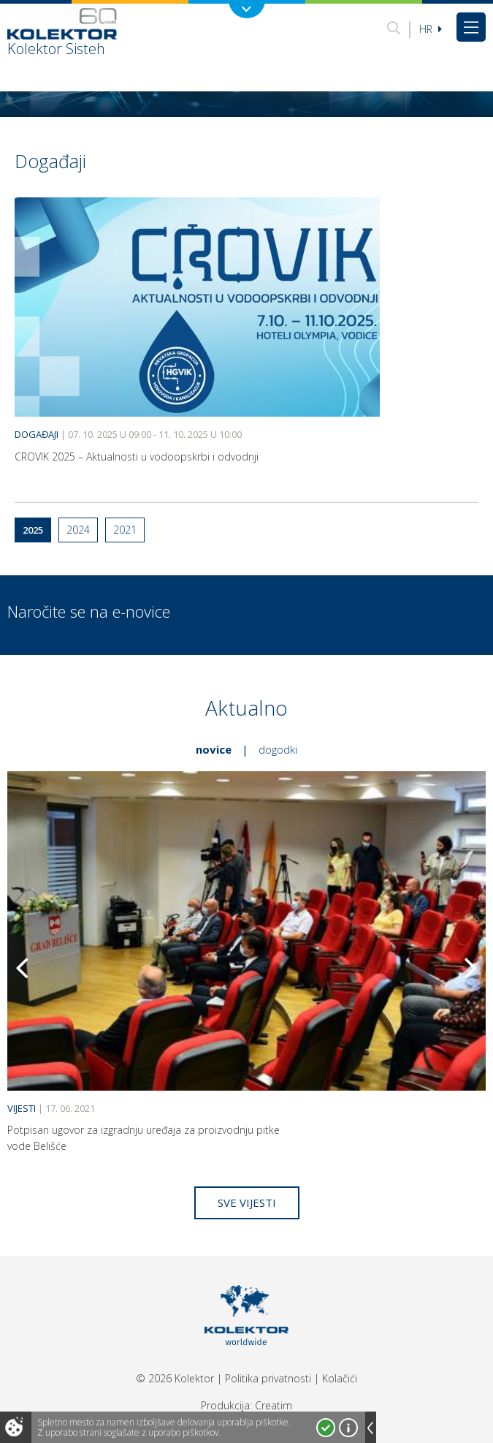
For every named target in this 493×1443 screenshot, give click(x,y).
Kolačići (339, 1378)
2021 (125, 530)
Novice (214, 749)
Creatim (273, 1405)
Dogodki (278, 749)
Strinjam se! (325, 1427)
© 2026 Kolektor (175, 1378)
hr (430, 29)
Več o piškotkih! (348, 1427)
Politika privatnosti (268, 1378)
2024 (78, 530)
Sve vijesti (247, 1202)
